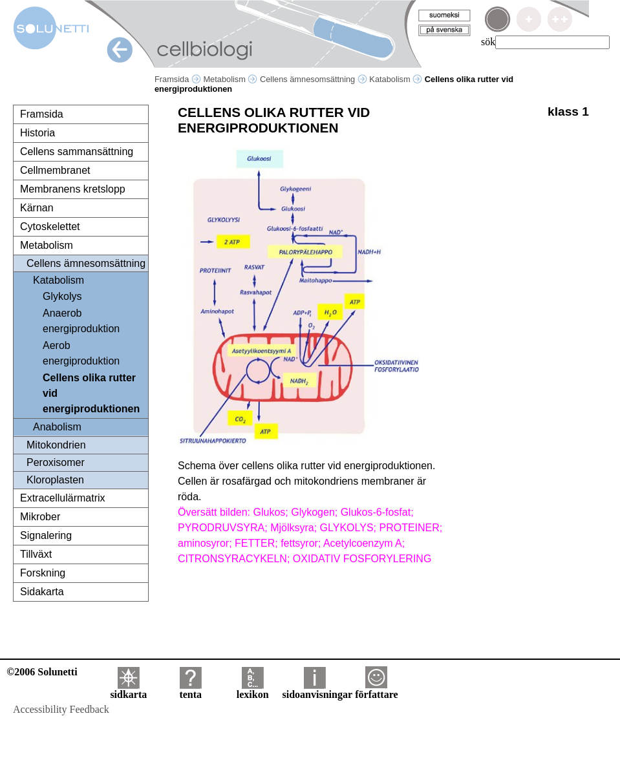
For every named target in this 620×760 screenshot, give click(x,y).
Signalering (46, 535)
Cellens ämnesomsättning (313, 79)
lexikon (253, 690)
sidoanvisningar (317, 690)
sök (488, 41)
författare (376, 690)
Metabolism (230, 79)
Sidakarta (42, 591)
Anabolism (57, 426)
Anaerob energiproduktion (81, 321)
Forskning (42, 572)
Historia (37, 132)
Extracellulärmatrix (62, 497)
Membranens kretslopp (72, 189)
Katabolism (395, 79)
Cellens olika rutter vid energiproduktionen (91, 393)
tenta (190, 690)
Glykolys (62, 296)
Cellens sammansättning (76, 151)
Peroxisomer (56, 462)
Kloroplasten (55, 479)
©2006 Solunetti (41, 671)
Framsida (178, 79)
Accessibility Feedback (61, 709)
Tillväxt (36, 554)
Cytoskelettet (50, 226)
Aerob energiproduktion (81, 353)
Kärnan (37, 207)
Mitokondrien (56, 444)
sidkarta (128, 690)
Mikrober (40, 516)
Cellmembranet (55, 170)
